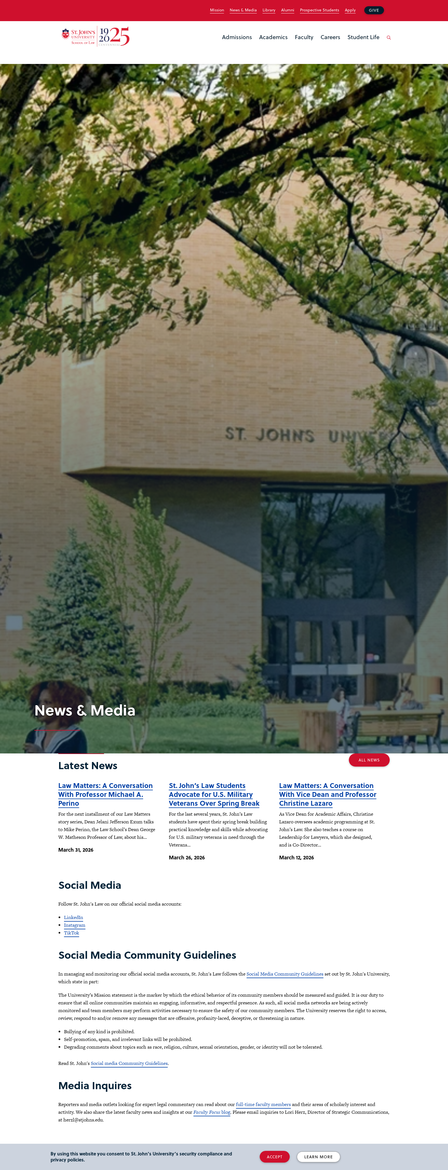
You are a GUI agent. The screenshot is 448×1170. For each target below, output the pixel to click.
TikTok (71, 932)
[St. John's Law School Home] (95, 36)
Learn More (318, 1157)
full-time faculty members (263, 1104)
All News (369, 760)
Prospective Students (319, 10)
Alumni (287, 10)
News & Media (243, 10)
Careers (330, 37)
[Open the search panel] (387, 42)
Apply (350, 10)
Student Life (363, 37)
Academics (273, 37)
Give (374, 10)
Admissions (237, 37)
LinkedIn (73, 917)
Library (269, 10)
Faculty (304, 37)
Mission (217, 10)
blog (211, 1112)
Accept (275, 1157)
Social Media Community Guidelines (285, 973)
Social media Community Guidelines (129, 1063)
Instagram (74, 925)
